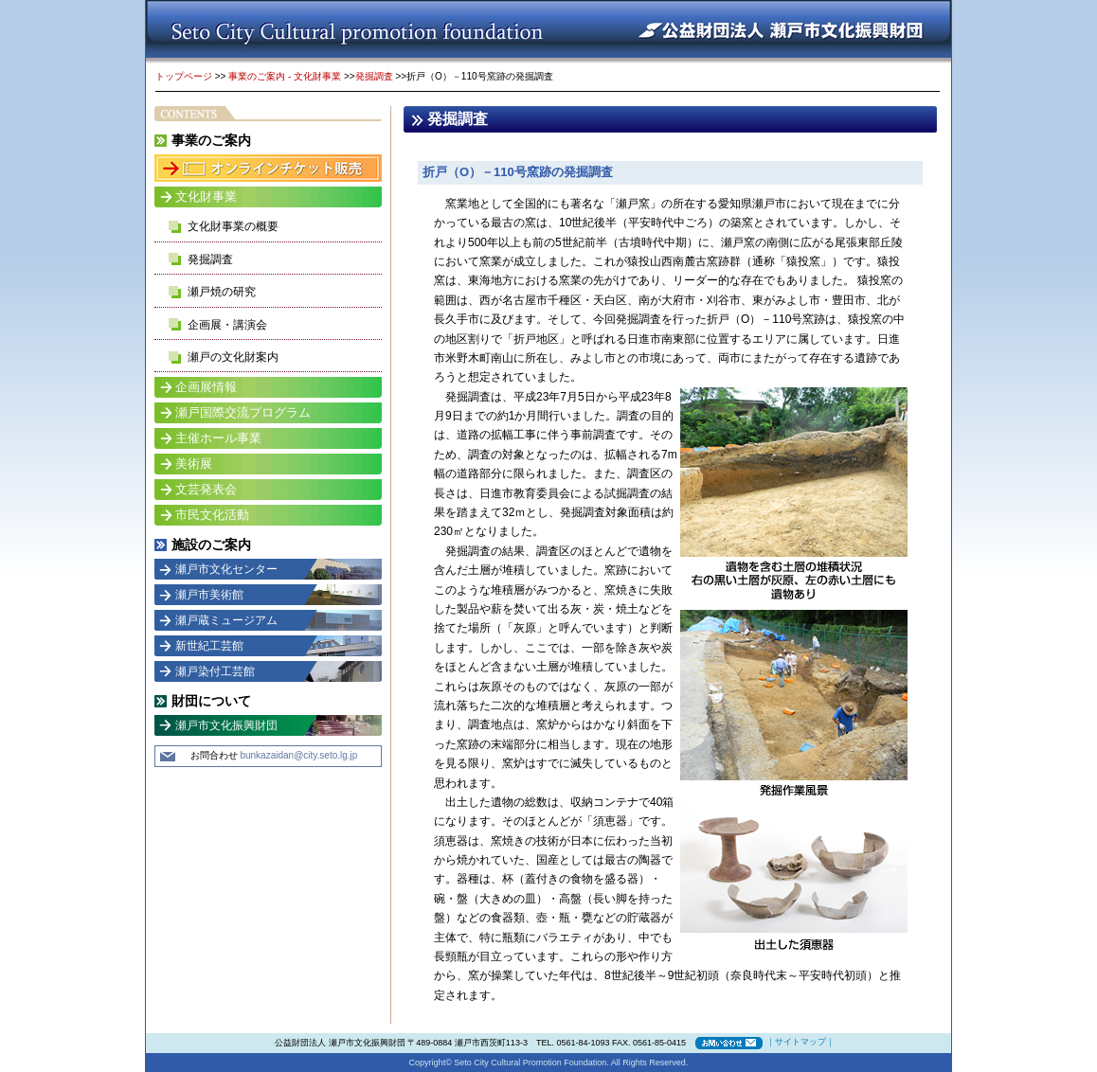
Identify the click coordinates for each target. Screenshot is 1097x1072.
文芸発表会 (206, 489)
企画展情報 (206, 387)
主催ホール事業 (218, 438)
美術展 (193, 463)
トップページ (183, 76)
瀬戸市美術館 (209, 594)
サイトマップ (800, 1041)
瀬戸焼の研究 (222, 291)
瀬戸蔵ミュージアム (226, 620)
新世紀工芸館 (209, 645)
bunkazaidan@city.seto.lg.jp (298, 755)
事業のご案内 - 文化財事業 (284, 76)
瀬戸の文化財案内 (233, 357)
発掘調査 (374, 76)
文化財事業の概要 (233, 226)
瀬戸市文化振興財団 (226, 725)
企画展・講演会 (227, 324)
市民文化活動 (212, 515)
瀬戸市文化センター (226, 569)
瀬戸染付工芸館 (215, 671)
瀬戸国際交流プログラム (243, 412)
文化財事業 (206, 196)
